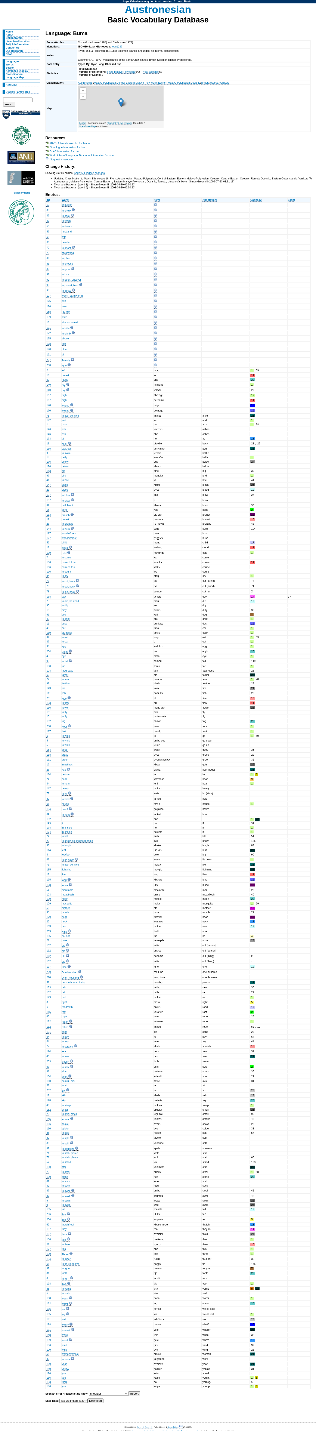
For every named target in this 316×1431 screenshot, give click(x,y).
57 (47, 231)
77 (47, 1046)
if (62, 823)
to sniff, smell (69, 1114)
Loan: (291, 199)
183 (48, 1382)
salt (64, 301)
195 (48, 936)
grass (65, 754)
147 (48, 484)
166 (48, 562)
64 (47, 1036)
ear (64, 628)
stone (65, 1176)
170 (48, 405)
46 (47, 1056)
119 (48, 632)
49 (47, 859)
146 (48, 429)
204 (48, 651)
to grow (66, 269)
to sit (64, 1085)
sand (64, 1031)
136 (48, 1345)
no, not (66, 936)
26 (47, 769)
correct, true (69, 562)
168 (48, 596)
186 (48, 1373)
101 (48, 712)
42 (47, 1181)
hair (64, 770)
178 (48, 343)
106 (48, 1124)
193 (48, 823)
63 (47, 379)
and (64, 420)
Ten (64, 1214)
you (64, 1373)
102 (48, 992)
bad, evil (66, 448)
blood (65, 489)
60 (47, 674)
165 (48, 448)
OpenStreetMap (87, 126)
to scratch (67, 1046)
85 (47, 263)
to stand (66, 1162)
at (63, 438)
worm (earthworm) (72, 295)
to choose (67, 263)
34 (47, 575)
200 (48, 726)
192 (48, 420)
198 (48, 1283)
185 (48, 1308)
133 (48, 987)
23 (47, 489)
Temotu (205, 82)
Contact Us (12, 47)
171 (48, 327)
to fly (64, 712)
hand (65, 424)
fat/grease (67, 670)
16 (47, 764)
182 (48, 819)
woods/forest (69, 533)
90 (47, 605)
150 (48, 1368)
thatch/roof (68, 1224)
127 (48, 533)
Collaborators (14, 38)
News (9, 54)
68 (47, 242)
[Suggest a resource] (62, 159)
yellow (65, 1368)
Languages (12, 61)
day (64, 596)
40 (47, 618)
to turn (65, 1278)
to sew (65, 1067)
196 (48, 571)
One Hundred (69, 972)
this (64, 1249)
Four (64, 726)
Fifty (64, 365)
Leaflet (82, 123)
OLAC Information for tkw (64, 151)
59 (47, 908)
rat (63, 992)
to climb (66, 333)
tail (63, 1209)
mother (66, 908)
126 (48, 306)
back (64, 443)
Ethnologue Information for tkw (67, 147)
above (65, 338)
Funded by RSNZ (21, 193)
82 (47, 505)
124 (48, 1051)
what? (65, 1324)
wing (64, 1349)
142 (48, 788)
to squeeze (68, 1148)
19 (47, 204)
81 (47, 1071)
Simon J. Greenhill (144, 1427)
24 (47, 779)
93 (47, 285)
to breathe (68, 523)
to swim (66, 453)
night (64, 395)
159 (48, 317)
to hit (64, 793)
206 (48, 1214)
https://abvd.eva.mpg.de (138, 1)
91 (47, 274)
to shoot (66, 248)
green (65, 759)
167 (48, 395)
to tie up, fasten (71, 1263)
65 (47, 1016)
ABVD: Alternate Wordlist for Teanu (69, 143)
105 (48, 1209)
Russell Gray (172, 1427)
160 (48, 1081)
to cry (65, 575)
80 (47, 1137)
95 (47, 661)
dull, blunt (67, 505)
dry (63, 385)
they (64, 1229)
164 (48, 749)
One (64, 967)
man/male (67, 890)
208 (48, 365)
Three (65, 1254)
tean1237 (117, 46)
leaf (64, 850)
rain (64, 987)
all (63, 354)
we (63, 1309)
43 (47, 628)
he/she (66, 774)
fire (63, 688)
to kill (65, 836)
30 (47, 912)
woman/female (70, 1354)
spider (65, 1128)
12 (47, 1095)
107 (48, 295)
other (65, 349)
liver (64, 874)
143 (48, 688)
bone (65, 509)
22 (47, 679)
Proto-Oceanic (150, 71)
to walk (66, 735)
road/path (67, 1007)
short (65, 1076)
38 (47, 210)
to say (65, 1036)
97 (47, 475)
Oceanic (195, 82)
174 (48, 827)
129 (48, 898)
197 (48, 966)
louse (65, 885)
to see (65, 1056)
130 (48, 1167)
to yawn (66, 220)
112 (48, 1021)
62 (47, 1224)
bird (64, 475)
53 (47, 982)
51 (47, 1085)
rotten (65, 1021)
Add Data (11, 84)
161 (48, 322)
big (63, 470)
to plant (66, 258)
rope (64, 1016)
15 (47, 509)
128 (48, 1100)
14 (47, 457)
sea (64, 1051)
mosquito (67, 903)
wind (64, 1345)
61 (47, 803)
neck (64, 921)
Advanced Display (17, 71)
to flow (65, 702)
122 (48, 1303)
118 (48, 754)
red (64, 997)
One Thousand (70, 977)
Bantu (187, 1)
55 (47, 1354)
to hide (66, 328)
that (64, 343)
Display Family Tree (18, 91)
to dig (65, 605)
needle (66, 242)
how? (65, 809)
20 (47, 840)
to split (65, 1138)
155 (48, 879)
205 (48, 931)
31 (47, 1273)
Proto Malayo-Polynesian (121, 71)
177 (48, 1249)
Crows (178, 1)
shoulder (67, 204)
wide (64, 317)
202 (48, 1090)
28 (47, 523)
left (63, 370)
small (65, 1109)
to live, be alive (70, 415)
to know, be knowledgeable (77, 840)
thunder (66, 1259)
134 (48, 1259)
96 (47, 614)
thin (64, 1239)
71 (47, 1153)
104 (48, 670)
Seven (65, 1061)
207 (48, 359)
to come (66, 557)
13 (47, 443)
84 (47, 258)
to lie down (68, 859)
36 (47, 1132)
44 (47, 783)
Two (64, 1284)
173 (48, 438)
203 (48, 1061)
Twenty (66, 360)
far (63, 666)
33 (47, 845)
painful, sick (68, 1081)
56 (47, 542)
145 (48, 1118)
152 (48, 1109)
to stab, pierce (70, 1153)
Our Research (14, 50)
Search (10, 67)
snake (65, 1124)
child (64, 542)
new (64, 926)
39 (47, 215)
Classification (14, 74)
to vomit (66, 1288)
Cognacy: (256, 199)
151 (48, 759)
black (65, 484)
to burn (66, 529)
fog (63, 721)
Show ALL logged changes (89, 173)
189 (48, 1340)
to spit (65, 1132)
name (65, 379)
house (65, 803)
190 (48, 349)
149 (48, 997)
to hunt (66, 814)
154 (48, 1076)
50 (47, 226)
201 (48, 698)
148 (48, 1334)
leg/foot (66, 854)
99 (47, 683)
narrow (66, 311)
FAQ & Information (17, 44)
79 (47, 253)
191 (48, 354)
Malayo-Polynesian (105, 82)
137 (48, 494)
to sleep (66, 1105)
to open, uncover (71, 279)
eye (64, 656)
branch (66, 515)
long (64, 880)
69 (47, 814)
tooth (65, 1273)
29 (47, 1114)
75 (47, 601)
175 (48, 338)
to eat (65, 637)
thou (64, 1382)
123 (48, 702)
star (64, 1167)
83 (47, 1358)
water (65, 1303)
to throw (66, 290)
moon (65, 898)
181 (48, 1329)
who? (65, 1340)
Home (9, 31)
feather (66, 683)
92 (47, 279)
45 (47, 656)
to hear (66, 783)
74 (47, 836)
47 (47, 220)
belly (64, 457)
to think (66, 1244)
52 (47, 1162)
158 (48, 311)
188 (48, 1324)
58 (47, 236)
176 (48, 461)
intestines (67, 764)
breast (65, 375)
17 (47, 874)
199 (48, 1253)
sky (64, 1100)
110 (48, 1128)
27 (47, 940)
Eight (65, 651)
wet (64, 1319)
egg (64, 646)
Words (10, 64)
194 (48, 809)
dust (64, 623)
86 (47, 269)
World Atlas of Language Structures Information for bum (82, 155)
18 (47, 375)
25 (47, 921)
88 (47, 1148)
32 (47, 1268)
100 (48, 1349)
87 (47, 1190)
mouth (65, 912)
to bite (65, 480)
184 (48, 774)
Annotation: (209, 199)
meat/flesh (68, 894)
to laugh (66, 845)
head (65, 779)
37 (47, 637)
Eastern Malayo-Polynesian (174, 82)
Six (63, 1090)
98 (47, 646)
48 (47, 1105)
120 (48, 1176)
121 (48, 1031)
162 (48, 945)
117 (48, 731)
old (63, 945)
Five (64, 698)
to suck (66, 1181)
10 (47, 610)
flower (65, 707)
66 (47, 1263)
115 (48, 1012)
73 (47, 1172)
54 (47, 890)
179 (48, 917)
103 (48, 894)
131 (48, 547)
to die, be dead (70, 601)
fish (64, 693)
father (65, 674)
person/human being (74, 982)
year (64, 1364)
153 (48, 470)
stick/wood (68, 253)
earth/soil (67, 632)
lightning (66, 869)
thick (64, 1234)
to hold (66, 799)
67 (47, 1066)
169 (48, 1364)
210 (48, 977)
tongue (66, 1268)
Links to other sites (18, 41)
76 (47, 415)
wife (64, 236)
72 (47, 793)
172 (48, 333)
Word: (65, 199)
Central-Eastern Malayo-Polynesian (137, 82)
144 (48, 528)
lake (64, 306)
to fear (65, 679)
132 (48, 721)
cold (64, 553)
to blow (66, 495)
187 (48, 1229)
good (65, 749)
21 (47, 1244)
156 (48, 1239)
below (65, 461)
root (64, 1012)
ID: (48, 199)
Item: (157, 199)
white (65, 1334)
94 (47, 290)
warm (65, 1298)
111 (48, 693)
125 (48, 301)
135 (48, 869)
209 (48, 972)
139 (48, 552)
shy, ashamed (70, 322)
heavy (65, 788)
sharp (65, 1071)
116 (48, 707)
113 (48, 514)
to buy (65, 274)
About (9, 34)
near (64, 917)
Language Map (15, 77)
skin (64, 1095)
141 (48, 1319)
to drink (66, 618)
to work (66, 1359)
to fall (65, 661)
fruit (64, 731)
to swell (66, 1191)
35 (47, 1288)
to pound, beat (70, 285)
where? (66, 1330)
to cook (66, 216)
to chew (66, 210)
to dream (67, 226)
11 (47, 623)
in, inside (67, 827)
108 (48, 884)
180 (48, 666)
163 (48, 926)
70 (47, 247)
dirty (64, 610)
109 (48, 903)
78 (47, 580)
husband (67, 231)
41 (47, 480)
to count (66, 571)
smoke (65, 1119)
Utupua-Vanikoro (219, 82)
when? (65, 405)
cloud (65, 547)
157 (48, 1234)
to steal (66, 1172)
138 (48, 1298)
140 (48, 384)
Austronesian (163, 1)
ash (64, 429)
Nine (64, 931)
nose (64, 940)
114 (48, 850)
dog (64, 614)
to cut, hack (68, 581)
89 (47, 798)
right (64, 1002)
